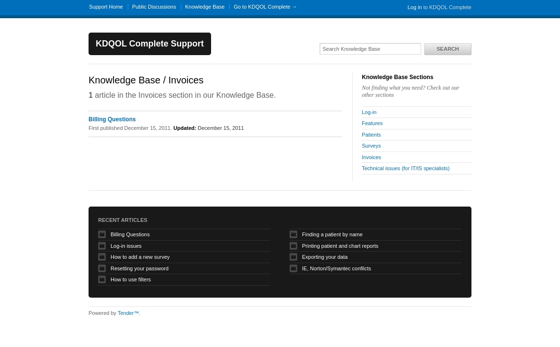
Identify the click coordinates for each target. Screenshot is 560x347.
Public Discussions (154, 7)
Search (448, 49)
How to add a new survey (140, 257)
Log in (414, 7)
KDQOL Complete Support (150, 43)
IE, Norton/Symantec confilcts (336, 268)
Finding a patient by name (332, 234)
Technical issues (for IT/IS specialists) (405, 168)
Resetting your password (139, 268)
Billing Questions (112, 119)
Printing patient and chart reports (340, 246)
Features (372, 123)
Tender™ (128, 313)
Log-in (369, 112)
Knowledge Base (205, 7)
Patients (371, 135)
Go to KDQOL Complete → (265, 7)
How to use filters (131, 279)
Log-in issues (126, 246)
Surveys (371, 146)
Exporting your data (324, 257)
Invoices (371, 157)
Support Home (106, 7)
